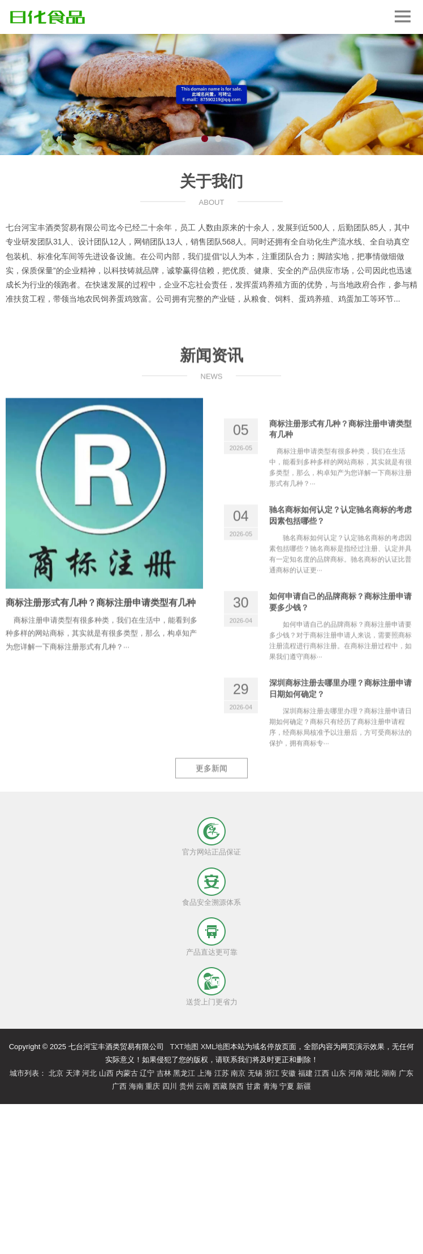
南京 (238, 1073)
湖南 (389, 1073)
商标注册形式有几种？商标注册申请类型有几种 (101, 653)
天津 (73, 1073)
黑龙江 (184, 1073)
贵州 (186, 1086)
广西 (119, 1086)
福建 (305, 1073)
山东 (338, 1073)
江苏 (221, 1073)
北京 (56, 1073)
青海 (270, 1086)
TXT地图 (184, 1046)
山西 (106, 1073)
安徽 (288, 1073)
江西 (321, 1073)
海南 (136, 1086)
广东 (406, 1073)
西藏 (220, 1086)
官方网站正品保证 (211, 852)
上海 (204, 1073)
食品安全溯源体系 (211, 902)
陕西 (236, 1086)
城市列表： (28, 1073)
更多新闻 (211, 799)
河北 (89, 1073)
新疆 (303, 1086)
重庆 (152, 1086)
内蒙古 (127, 1073)
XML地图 (216, 1046)
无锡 (255, 1073)
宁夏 (286, 1086)
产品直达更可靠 (212, 952)
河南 (355, 1073)
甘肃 (253, 1086)
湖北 (372, 1073)
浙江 (272, 1073)
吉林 (164, 1073)
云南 (203, 1086)
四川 (169, 1086)
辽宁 (147, 1073)
